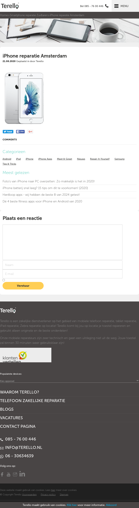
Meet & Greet (64, 159)
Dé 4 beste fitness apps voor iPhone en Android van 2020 (42, 201)
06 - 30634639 (17, 455)
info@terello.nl (21, 447)
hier (53, 490)
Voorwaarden (29, 494)
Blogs (7, 409)
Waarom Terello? (19, 392)
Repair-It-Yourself (100, 159)
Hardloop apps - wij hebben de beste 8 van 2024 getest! (41, 195)
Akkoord (111, 505)
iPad (18, 159)
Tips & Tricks (9, 163)
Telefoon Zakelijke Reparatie (32, 400)
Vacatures (11, 417)
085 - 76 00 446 (18, 439)
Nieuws (81, 159)
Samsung (119, 159)
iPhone (29, 159)
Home (4, 15)
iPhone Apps (45, 159)
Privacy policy (48, 494)
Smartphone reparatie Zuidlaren (29, 15)
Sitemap (64, 494)
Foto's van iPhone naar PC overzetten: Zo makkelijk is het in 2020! (49, 181)
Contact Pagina (17, 426)
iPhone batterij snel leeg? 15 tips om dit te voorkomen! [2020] (45, 188)
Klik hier (72, 505)
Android (7, 159)
